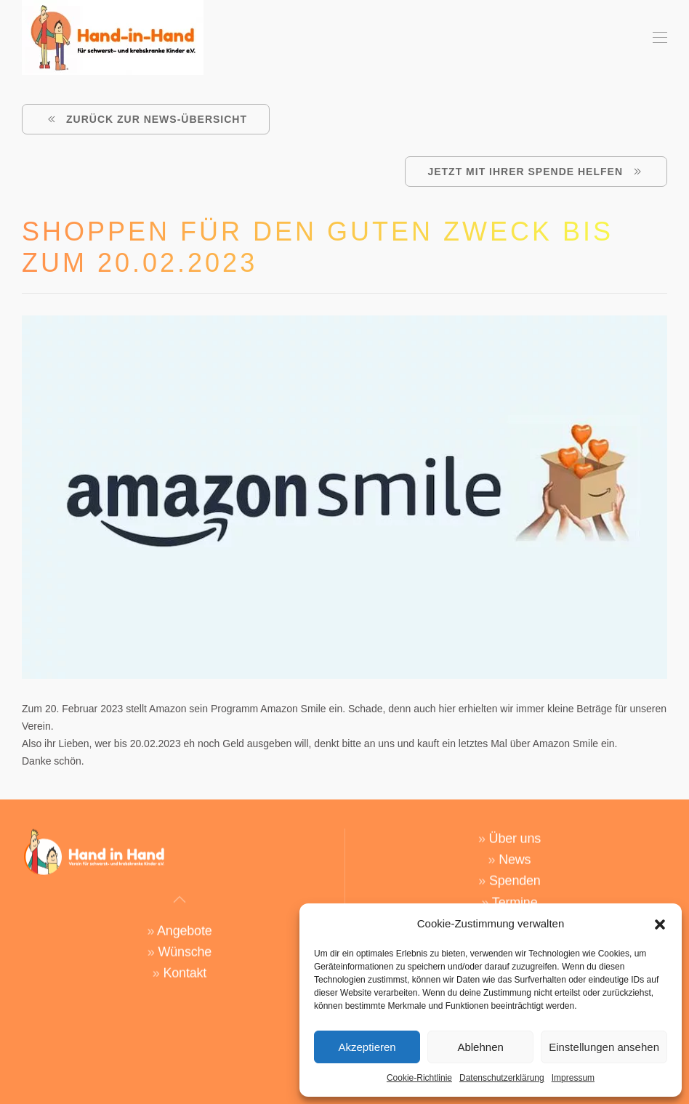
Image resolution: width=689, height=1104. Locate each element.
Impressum (573, 1078)
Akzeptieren (366, 1047)
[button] (660, 923)
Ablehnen (480, 1047)
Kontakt (184, 966)
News (515, 853)
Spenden (515, 874)
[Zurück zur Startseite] (113, 37)
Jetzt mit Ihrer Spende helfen (536, 171)
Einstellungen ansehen (604, 1047)
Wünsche (184, 945)
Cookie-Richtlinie (419, 1078)
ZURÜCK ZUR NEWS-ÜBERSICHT (145, 119)
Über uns (515, 832)
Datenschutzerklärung (501, 1078)
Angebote (184, 924)
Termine (515, 895)
